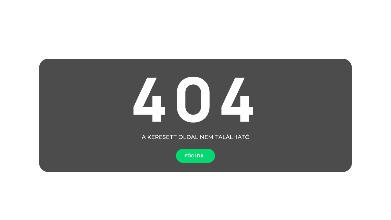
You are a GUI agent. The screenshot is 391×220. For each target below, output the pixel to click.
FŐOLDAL (195, 155)
